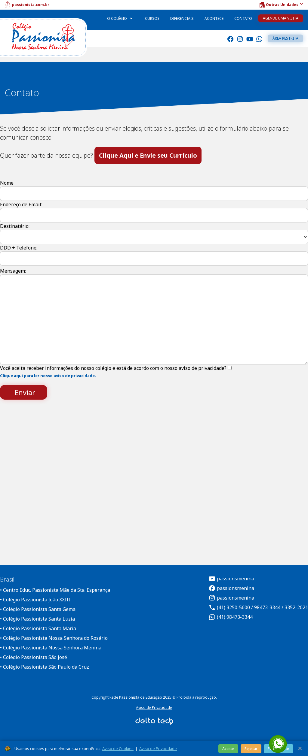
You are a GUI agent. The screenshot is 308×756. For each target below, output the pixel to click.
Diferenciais (182, 18)
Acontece (214, 18)
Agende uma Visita (280, 18)
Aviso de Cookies (118, 748)
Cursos (152, 18)
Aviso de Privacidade (154, 707)
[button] (281, 4)
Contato (243, 18)
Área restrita (285, 38)
